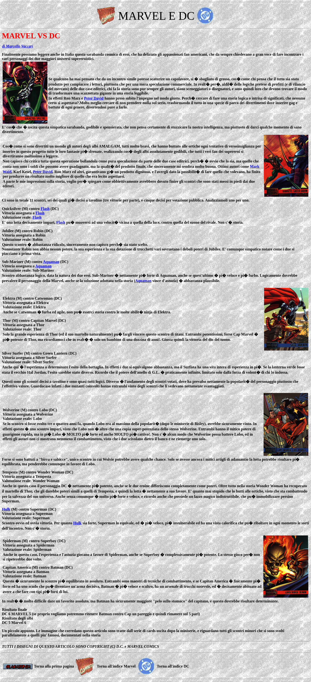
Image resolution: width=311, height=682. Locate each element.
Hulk (6, 509)
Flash (45, 209)
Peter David (94, 98)
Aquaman (51, 262)
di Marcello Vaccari (17, 46)
